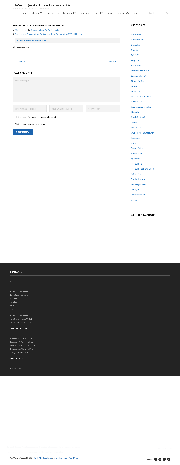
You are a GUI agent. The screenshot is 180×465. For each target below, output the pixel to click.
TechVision (136, 163)
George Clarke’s (139, 75)
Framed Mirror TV (34, 34)
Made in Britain (138, 117)
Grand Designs (138, 81)
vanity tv (135, 189)
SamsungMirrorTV (50, 34)
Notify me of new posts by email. (30, 123)
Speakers (135, 158)
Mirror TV (43, 30)
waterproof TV (138, 194)
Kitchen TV (136, 101)
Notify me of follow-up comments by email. (36, 117)
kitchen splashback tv (141, 96)
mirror (134, 122)
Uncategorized (138, 184)
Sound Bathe (137, 148)
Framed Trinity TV (140, 70)
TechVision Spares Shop (142, 168)
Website (135, 199)
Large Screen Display (141, 106)
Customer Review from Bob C (32, 40)
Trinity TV (136, 174)
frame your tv (20, 34)
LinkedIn (135, 112)
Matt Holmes (20, 30)
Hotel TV (135, 86)
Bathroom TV (137, 34)
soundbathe (136, 153)
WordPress (73, 458)
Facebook (136, 65)
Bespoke (34, 30)
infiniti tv (135, 91)
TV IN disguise (53, 30)
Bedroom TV (137, 39)
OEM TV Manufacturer (142, 132)
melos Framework (61, 458)
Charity (134, 50)
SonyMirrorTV (64, 34)
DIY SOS (135, 55)
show (133, 143)
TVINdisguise (76, 34)
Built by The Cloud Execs (43, 458)
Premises (135, 137)
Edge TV (135, 60)
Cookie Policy (58, 452)
